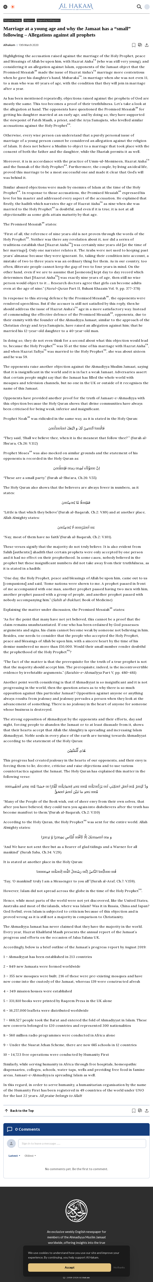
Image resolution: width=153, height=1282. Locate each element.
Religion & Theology (12, 20)
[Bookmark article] (133, 45)
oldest (30, 1156)
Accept (69, 1267)
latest (14, 1156)
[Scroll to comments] (140, 45)
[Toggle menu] (5, 7)
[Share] (147, 45)
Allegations (29, 20)
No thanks (119, 1267)
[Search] (139, 6)
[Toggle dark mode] (13, 7)
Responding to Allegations (49, 20)
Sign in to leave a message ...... (41, 1143)
